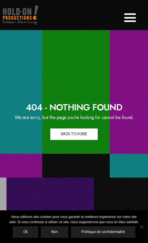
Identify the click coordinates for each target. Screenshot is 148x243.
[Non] (141, 226)
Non (54, 232)
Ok (25, 232)
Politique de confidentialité (103, 232)
